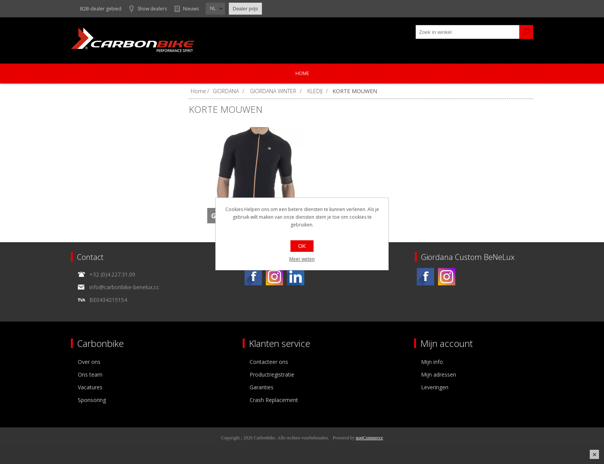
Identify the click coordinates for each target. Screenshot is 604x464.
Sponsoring (92, 400)
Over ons (89, 361)
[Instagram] (274, 276)
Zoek (526, 32)
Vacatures (90, 387)
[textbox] (468, 32)
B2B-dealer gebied (100, 8)
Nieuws (191, 8)
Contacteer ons (269, 361)
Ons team (90, 374)
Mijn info (432, 361)
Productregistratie (272, 374)
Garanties (261, 387)
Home (302, 73)
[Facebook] (253, 276)
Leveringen (434, 387)
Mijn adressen (438, 374)
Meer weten (302, 259)
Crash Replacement (274, 400)
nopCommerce (369, 438)
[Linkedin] (295, 276)
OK (302, 246)
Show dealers (152, 8)
